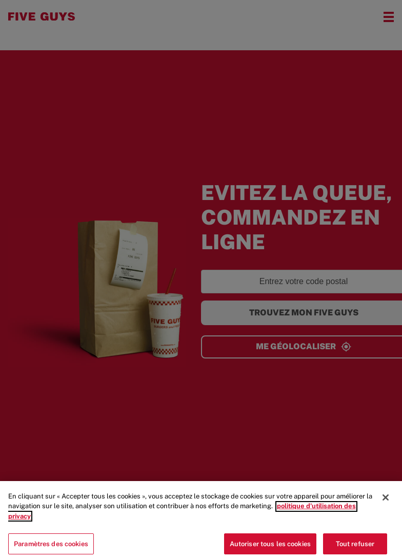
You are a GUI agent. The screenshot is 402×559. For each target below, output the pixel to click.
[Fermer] (385, 500)
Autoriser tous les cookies (270, 546)
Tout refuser (355, 546)
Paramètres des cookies (51, 546)
